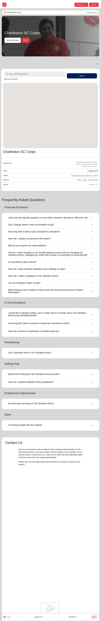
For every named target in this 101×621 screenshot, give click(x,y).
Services (73, 617)
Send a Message (12, 40)
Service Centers (91, 12)
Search (81, 76)
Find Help (81, 5)
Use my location (11, 79)
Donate (93, 5)
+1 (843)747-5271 (92, 171)
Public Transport (93, 180)
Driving (85, 180)
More (94, 617)
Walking (79, 180)
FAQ (25, 40)
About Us (39, 617)
